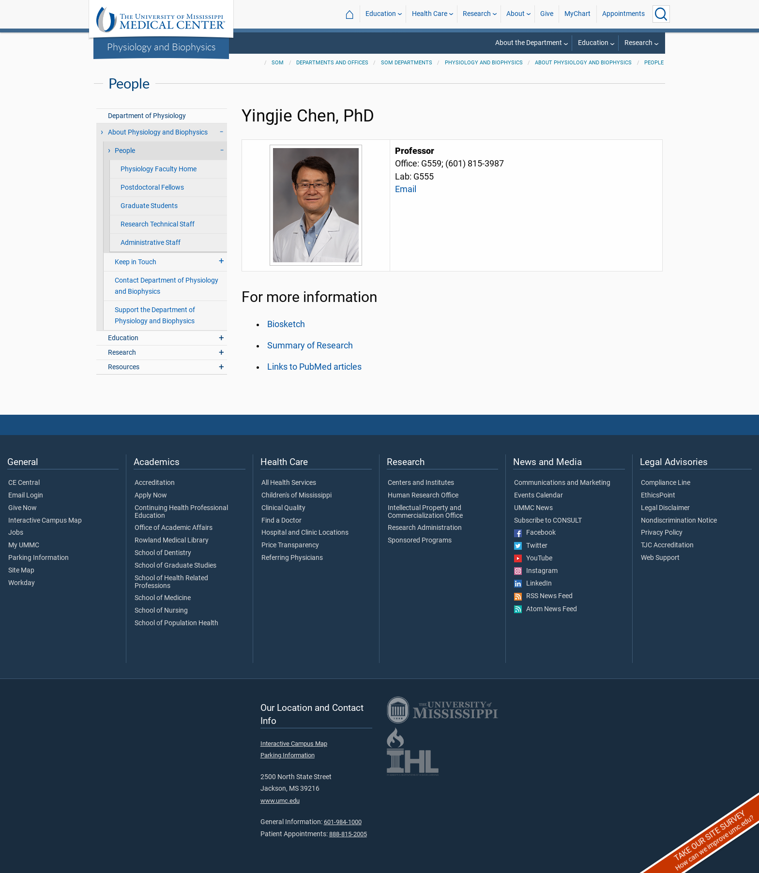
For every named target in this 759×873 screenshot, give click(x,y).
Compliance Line (665, 483)
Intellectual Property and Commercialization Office (425, 512)
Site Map (21, 570)
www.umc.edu (280, 800)
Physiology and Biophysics (161, 46)
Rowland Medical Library (172, 540)
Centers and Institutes (421, 483)
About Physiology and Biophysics (583, 63)
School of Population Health (176, 623)
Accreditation (155, 483)
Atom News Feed (545, 609)
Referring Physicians (292, 558)
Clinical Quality (283, 508)
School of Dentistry (163, 553)
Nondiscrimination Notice (679, 521)
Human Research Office (423, 495)
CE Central (24, 483)
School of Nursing (161, 611)
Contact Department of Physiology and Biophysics (166, 286)
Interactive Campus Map (45, 521)
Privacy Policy (662, 533)
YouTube (533, 558)
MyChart (577, 14)
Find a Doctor (281, 521)
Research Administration (425, 528)
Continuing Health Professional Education (181, 512)
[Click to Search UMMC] (661, 14)
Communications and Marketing (562, 483)
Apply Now (151, 495)
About (515, 14)
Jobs (15, 533)
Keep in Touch (135, 262)
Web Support (660, 558)
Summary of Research (310, 345)
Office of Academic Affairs (174, 528)
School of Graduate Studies (175, 566)
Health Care (429, 14)
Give (546, 14)
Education (380, 14)
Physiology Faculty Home (159, 169)
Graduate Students (149, 206)
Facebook (535, 533)
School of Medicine (163, 598)
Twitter (530, 546)
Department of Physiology (147, 116)
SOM (278, 63)
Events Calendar (538, 495)
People (654, 63)
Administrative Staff (151, 243)
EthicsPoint (658, 495)
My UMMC (23, 545)
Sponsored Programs (420, 540)
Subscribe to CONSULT (548, 521)
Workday (21, 583)
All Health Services (288, 483)
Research (477, 14)
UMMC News (533, 508)
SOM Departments (406, 63)
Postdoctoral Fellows (152, 187)
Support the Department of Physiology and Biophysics (155, 315)
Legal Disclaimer (665, 508)
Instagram (536, 571)
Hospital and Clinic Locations (305, 533)
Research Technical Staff (158, 224)
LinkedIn (533, 583)
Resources (123, 367)
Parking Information (38, 558)
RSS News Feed (543, 596)
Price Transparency (290, 545)
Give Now (22, 508)
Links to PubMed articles (314, 367)
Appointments (623, 14)
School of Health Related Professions (171, 582)
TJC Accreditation (667, 545)
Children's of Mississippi (296, 495)
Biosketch (286, 324)
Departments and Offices (332, 63)
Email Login (25, 495)
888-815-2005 (348, 834)
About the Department (528, 43)
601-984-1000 (343, 822)
